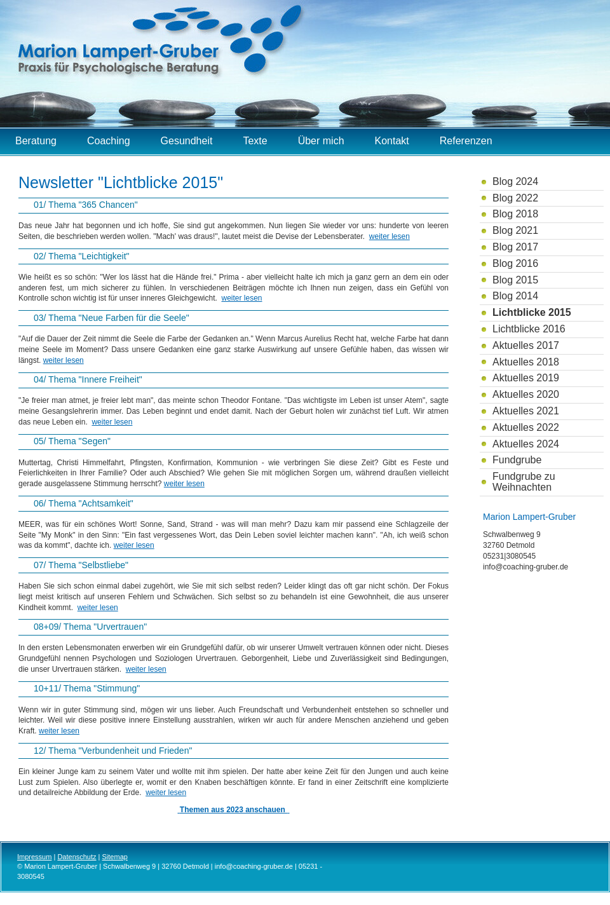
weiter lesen (389, 236)
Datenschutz (76, 857)
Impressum (34, 857)
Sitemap (115, 857)
